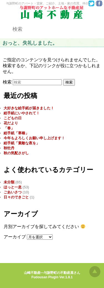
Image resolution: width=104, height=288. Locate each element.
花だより (11, 123)
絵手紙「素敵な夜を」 (22, 143)
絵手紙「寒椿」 (16, 133)
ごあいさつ (13, 192)
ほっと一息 (13, 187)
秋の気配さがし (16, 153)
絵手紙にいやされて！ (22, 113)
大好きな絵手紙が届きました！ (29, 108)
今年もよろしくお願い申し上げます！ (34, 138)
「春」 (9, 128)
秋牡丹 (9, 148)
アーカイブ (15, 236)
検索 (7, 82)
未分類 (9, 182)
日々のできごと (16, 197)
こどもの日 (13, 118)
